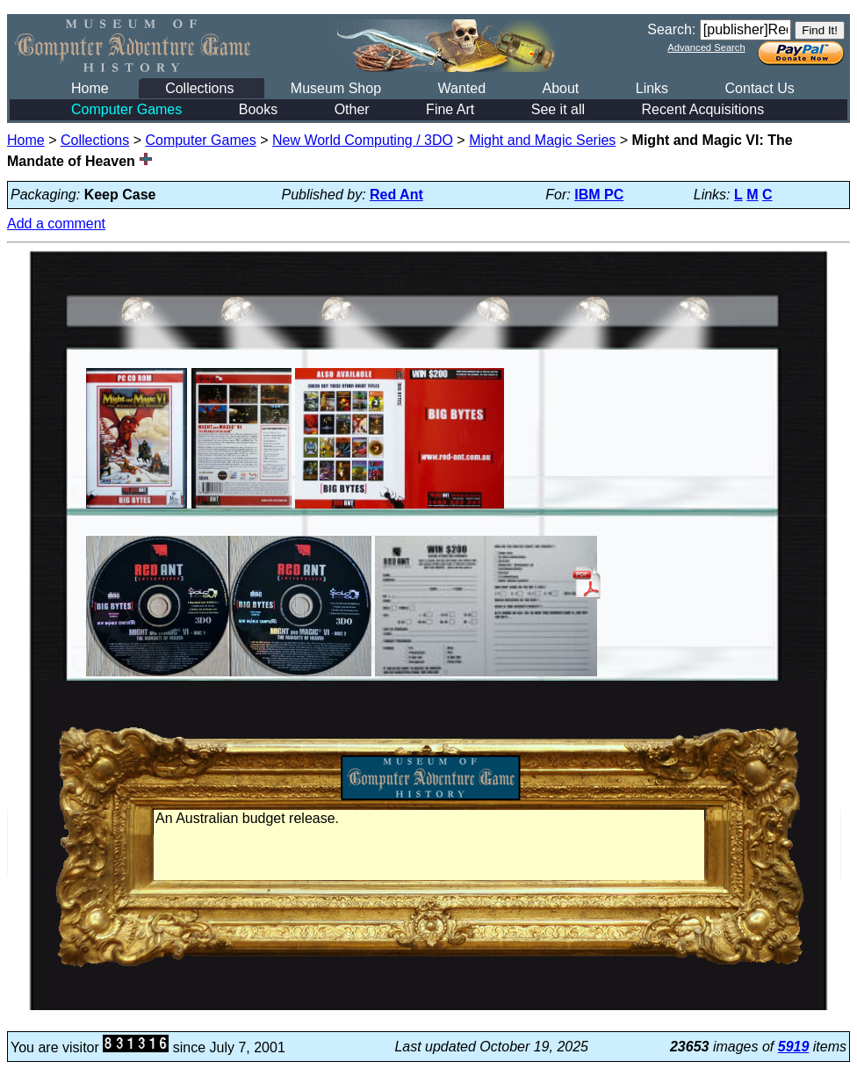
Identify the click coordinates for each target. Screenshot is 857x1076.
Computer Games (126, 109)
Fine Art (450, 109)
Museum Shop (336, 88)
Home (90, 88)
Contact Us (760, 88)
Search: (671, 29)
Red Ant (396, 194)
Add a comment (56, 223)
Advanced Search (706, 47)
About (560, 88)
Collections (199, 88)
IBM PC (598, 194)
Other (352, 109)
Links (652, 88)
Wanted (461, 88)
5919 (794, 1046)
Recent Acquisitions (703, 109)
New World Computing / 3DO (362, 140)
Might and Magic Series (542, 140)
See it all (558, 109)
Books (258, 109)
